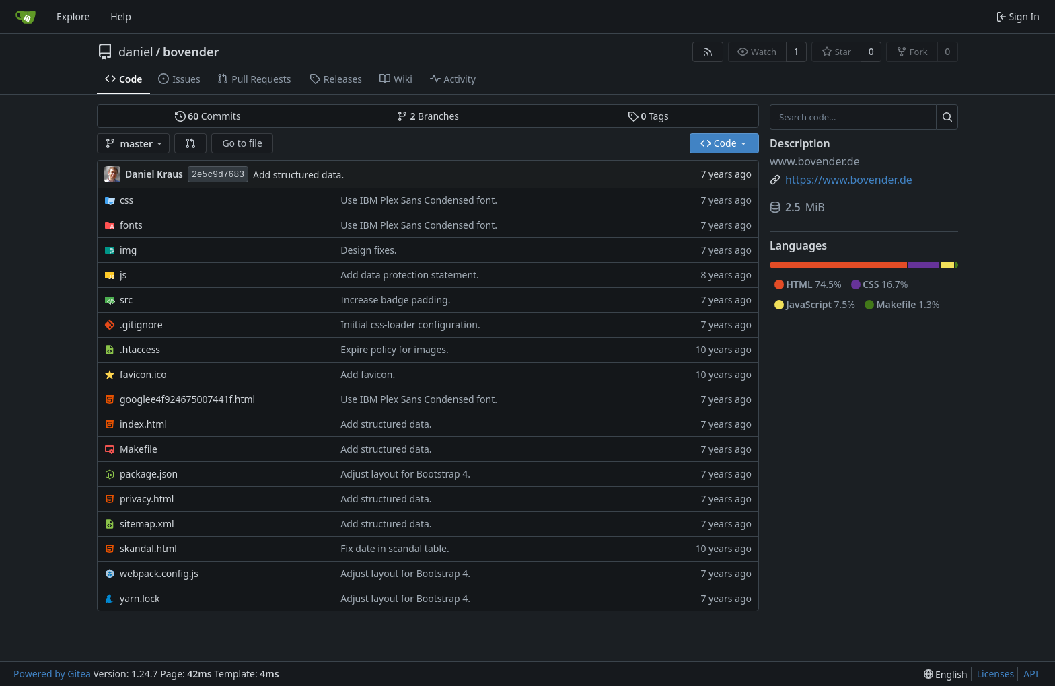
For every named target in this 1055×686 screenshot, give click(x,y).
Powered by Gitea (52, 673)
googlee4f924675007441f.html (187, 399)
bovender (191, 52)
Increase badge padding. (395, 299)
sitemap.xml (147, 523)
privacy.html (147, 498)
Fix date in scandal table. (394, 548)
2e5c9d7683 (218, 174)
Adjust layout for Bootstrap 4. (405, 473)
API (1030, 673)
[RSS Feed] (707, 52)
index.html (143, 424)
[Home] (25, 17)
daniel (135, 52)
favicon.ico (143, 374)
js (123, 274)
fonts (131, 225)
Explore (73, 16)
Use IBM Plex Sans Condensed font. (418, 200)
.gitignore (141, 324)
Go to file (242, 143)
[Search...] (947, 117)
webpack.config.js (159, 573)
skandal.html (148, 548)
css (126, 200)
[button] (190, 143)
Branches (428, 116)
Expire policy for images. (394, 349)
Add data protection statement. (409, 274)
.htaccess (140, 349)
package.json (149, 473)
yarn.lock (139, 598)
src (126, 299)
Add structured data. (298, 174)
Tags (648, 116)
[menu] (946, 674)
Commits (208, 116)
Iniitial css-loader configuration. (410, 324)
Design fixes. (368, 249)
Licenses (996, 673)
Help (120, 16)
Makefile (138, 449)
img (128, 249)
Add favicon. (367, 374)
